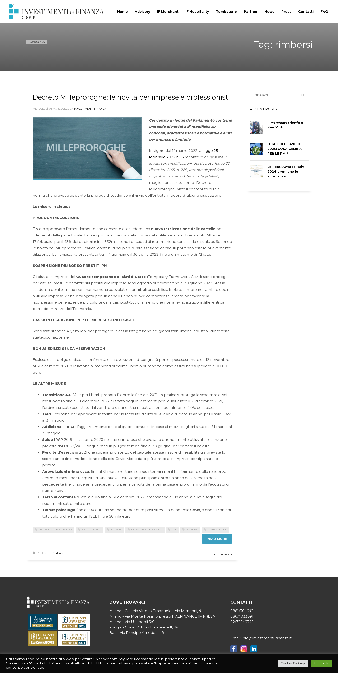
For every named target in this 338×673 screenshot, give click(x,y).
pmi (174, 529)
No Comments (222, 554)
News (59, 553)
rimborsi (192, 529)
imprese (116, 529)
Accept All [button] (321, 663)
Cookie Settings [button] (293, 663)
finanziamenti (91, 529)
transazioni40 (217, 529)
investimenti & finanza (146, 529)
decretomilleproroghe (55, 529)
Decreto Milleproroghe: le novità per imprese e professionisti (131, 97)
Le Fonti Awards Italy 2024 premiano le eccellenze (285, 171)
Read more (217, 539)
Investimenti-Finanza (90, 108)
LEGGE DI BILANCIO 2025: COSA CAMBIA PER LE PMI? (284, 148)
